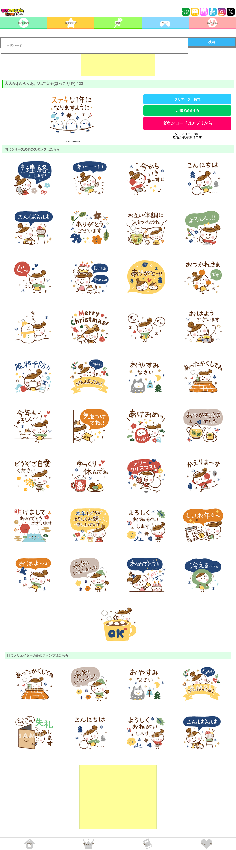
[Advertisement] (118, 64)
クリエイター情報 (187, 99)
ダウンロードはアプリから (187, 123)
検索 (211, 42)
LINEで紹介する (187, 110)
